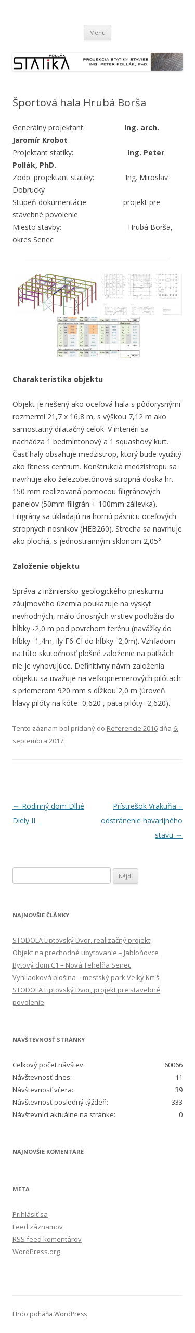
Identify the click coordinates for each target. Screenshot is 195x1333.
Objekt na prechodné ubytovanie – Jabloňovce (85, 952)
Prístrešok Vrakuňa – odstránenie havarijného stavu (142, 820)
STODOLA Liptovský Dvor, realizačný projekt (81, 940)
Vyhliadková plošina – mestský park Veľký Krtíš (85, 977)
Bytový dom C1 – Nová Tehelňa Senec (71, 965)
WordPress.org (36, 1251)
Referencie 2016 (132, 728)
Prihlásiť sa (30, 1214)
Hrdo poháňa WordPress (49, 1314)
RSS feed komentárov (47, 1239)
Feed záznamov (37, 1226)
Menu (97, 32)
